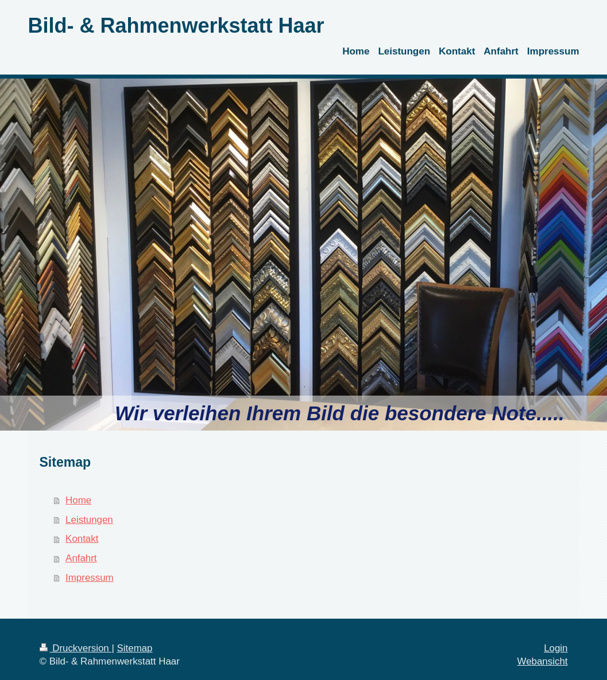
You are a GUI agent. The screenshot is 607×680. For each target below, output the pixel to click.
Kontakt (81, 538)
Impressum (89, 577)
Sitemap (135, 648)
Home (78, 500)
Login (555, 648)
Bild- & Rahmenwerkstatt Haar (176, 25)
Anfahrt (80, 558)
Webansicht (542, 661)
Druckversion (76, 648)
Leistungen (89, 519)
